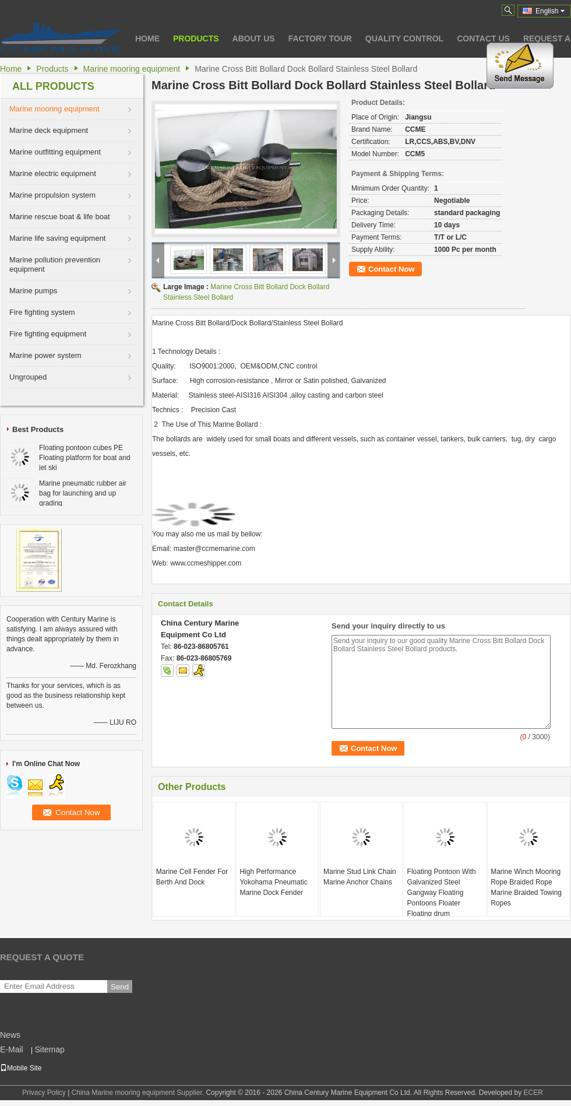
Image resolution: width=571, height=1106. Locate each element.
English (550, 11)
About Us (253, 38)
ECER (533, 1093)
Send (120, 986)
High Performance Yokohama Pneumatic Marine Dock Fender (273, 882)
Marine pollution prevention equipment (54, 264)
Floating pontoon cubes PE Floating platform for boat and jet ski (85, 458)
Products (196, 38)
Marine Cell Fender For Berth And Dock (192, 877)
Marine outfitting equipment (55, 152)
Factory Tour (320, 38)
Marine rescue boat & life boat (59, 216)
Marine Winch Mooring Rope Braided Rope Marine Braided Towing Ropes (526, 887)
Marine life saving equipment (57, 238)
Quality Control (404, 38)
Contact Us (483, 38)
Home (147, 38)
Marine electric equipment (52, 173)
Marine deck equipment (48, 130)
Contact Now (391, 269)
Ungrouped (28, 377)
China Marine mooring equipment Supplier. (139, 1093)
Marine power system (45, 355)
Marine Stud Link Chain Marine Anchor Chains (359, 877)
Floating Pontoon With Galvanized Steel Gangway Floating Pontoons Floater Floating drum (441, 893)
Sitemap (49, 1049)
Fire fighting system (42, 312)
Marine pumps (33, 290)
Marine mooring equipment (132, 68)
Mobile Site (20, 1068)
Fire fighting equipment (47, 333)
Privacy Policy (44, 1093)
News (10, 1035)
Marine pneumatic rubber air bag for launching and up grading (82, 493)
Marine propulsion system (52, 195)
